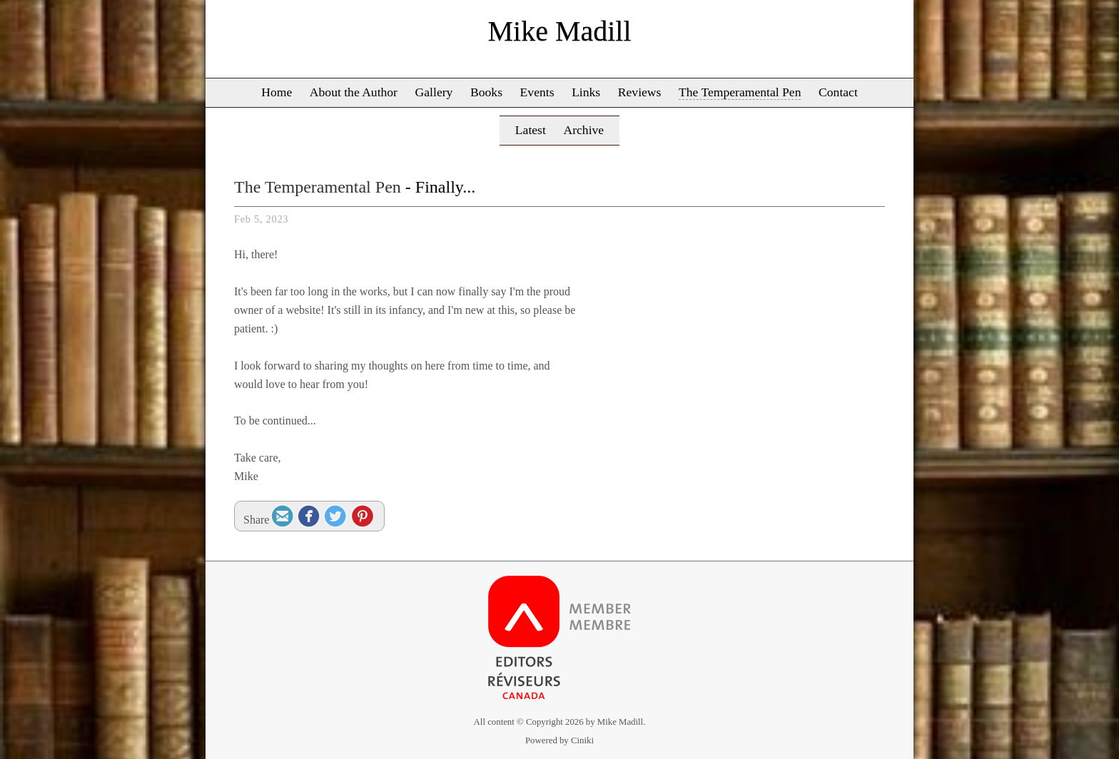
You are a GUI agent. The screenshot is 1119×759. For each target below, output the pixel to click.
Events (537, 92)
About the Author (354, 92)
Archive (583, 130)
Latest (530, 130)
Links (586, 92)
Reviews (640, 92)
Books (486, 92)
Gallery (434, 92)
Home (276, 92)
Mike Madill (559, 31)
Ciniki (582, 740)
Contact (838, 92)
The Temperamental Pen (740, 92)
